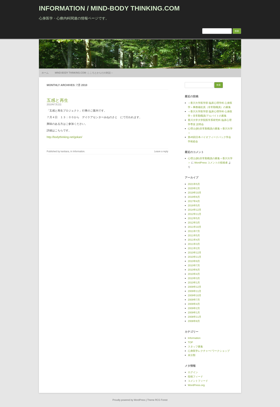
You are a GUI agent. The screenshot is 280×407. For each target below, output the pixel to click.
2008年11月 (194, 316)
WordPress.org (196, 385)
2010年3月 (194, 278)
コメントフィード (198, 380)
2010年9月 (194, 261)
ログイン (193, 372)
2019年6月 (194, 196)
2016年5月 (194, 205)
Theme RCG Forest (157, 400)
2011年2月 (194, 248)
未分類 (191, 355)
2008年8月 (194, 321)
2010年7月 (194, 265)
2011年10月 (194, 226)
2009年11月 (194, 291)
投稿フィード (195, 376)
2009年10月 (194, 295)
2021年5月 (194, 184)
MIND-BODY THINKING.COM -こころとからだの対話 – (84, 72)
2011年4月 (194, 239)
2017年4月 (194, 201)
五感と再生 (57, 100)
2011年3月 (194, 244)
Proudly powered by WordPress (129, 400)
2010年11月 (194, 256)
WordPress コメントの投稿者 (211, 162)
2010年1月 (194, 282)
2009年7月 (194, 299)
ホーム (45, 72)
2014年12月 (194, 209)
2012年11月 (194, 214)
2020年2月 (194, 188)
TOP (190, 342)
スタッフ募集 (195, 346)
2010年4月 (194, 274)
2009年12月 (194, 286)
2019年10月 (194, 192)
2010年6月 (194, 269)
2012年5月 (194, 218)
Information (79, 151)
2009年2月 (194, 308)
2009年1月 (194, 312)
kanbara (65, 151)
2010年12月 (194, 252)
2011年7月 (194, 231)
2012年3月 (194, 222)
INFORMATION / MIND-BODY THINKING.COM (109, 8)
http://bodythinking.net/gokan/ (64, 137)
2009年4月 (194, 303)
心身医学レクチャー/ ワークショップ (209, 350)
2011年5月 (194, 235)
